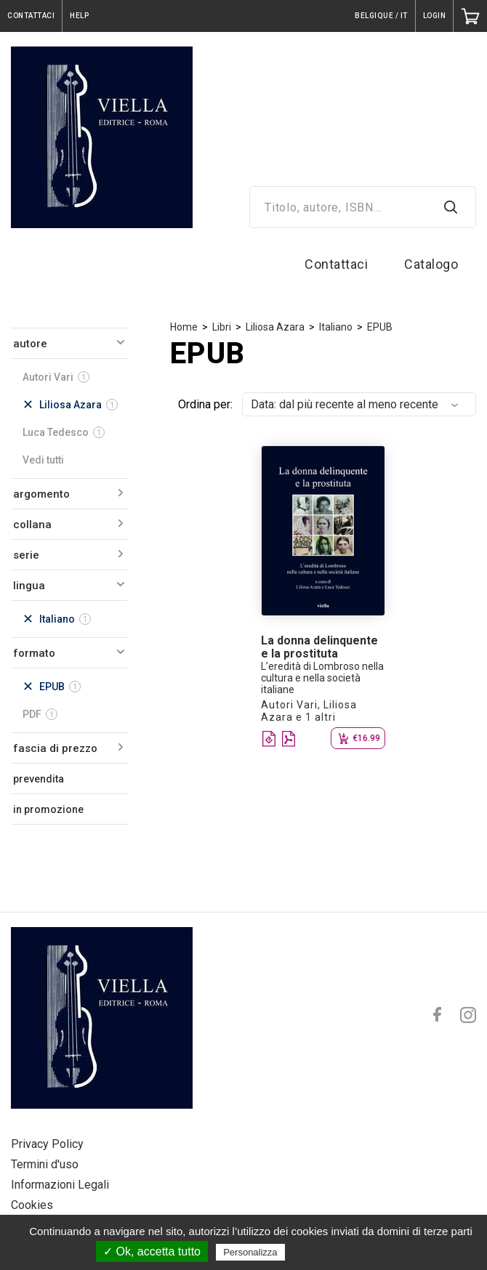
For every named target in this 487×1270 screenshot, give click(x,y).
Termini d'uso (45, 1164)
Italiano (336, 327)
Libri (221, 327)
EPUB (380, 327)
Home (184, 327)
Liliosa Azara (275, 327)
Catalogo (431, 264)
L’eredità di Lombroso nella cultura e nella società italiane (322, 677)
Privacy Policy (47, 1144)
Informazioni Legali (60, 1185)
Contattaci (336, 264)
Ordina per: (205, 404)
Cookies (32, 1205)
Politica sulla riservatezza (349, 1252)
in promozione (48, 809)
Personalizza (250, 1252)
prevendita (38, 779)
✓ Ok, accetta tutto (152, 1251)
